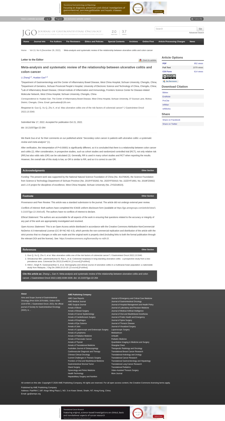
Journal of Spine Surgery (121, 320)
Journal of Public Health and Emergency (128, 317)
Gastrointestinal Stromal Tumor (81, 364)
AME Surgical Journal (77, 305)
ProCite (165, 100)
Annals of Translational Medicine (81, 345)
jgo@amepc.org (34, 394)
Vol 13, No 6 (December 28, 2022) (45, 50)
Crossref (76, 261)
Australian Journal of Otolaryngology (83, 348)
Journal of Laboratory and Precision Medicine (130, 308)
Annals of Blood (74, 308)
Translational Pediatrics (121, 367)
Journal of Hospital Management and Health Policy (132, 305)
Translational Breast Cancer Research (127, 351)
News (192, 41)
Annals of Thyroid (75, 342)
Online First (148, 41)
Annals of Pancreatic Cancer (80, 339)
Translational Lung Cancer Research (126, 364)
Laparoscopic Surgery (120, 330)
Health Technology (75, 373)
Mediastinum (116, 333)
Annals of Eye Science (77, 323)
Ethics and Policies (94, 41)
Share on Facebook (171, 120)
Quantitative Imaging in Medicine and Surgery (130, 342)
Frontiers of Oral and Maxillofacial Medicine (86, 361)
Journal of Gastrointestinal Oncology (126, 301)
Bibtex (165, 92)
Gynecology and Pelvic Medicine (81, 370)
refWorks (166, 109)
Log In (47, 19)
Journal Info (39, 41)
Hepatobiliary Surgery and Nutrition (82, 376)
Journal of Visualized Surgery (123, 326)
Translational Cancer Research (124, 358)
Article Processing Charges (171, 41)
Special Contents (116, 41)
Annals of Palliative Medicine (80, 336)
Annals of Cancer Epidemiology (81, 314)
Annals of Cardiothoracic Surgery (81, 317)
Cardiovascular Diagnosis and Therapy (84, 351)
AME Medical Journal (77, 301)
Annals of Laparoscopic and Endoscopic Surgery (88, 330)
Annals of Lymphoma (76, 333)
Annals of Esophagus (77, 320)
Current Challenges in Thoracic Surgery (84, 358)
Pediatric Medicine (119, 339)
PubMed (85, 261)
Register (59, 19)
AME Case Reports (76, 298)
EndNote (166, 96)
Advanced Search (196, 33)
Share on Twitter (169, 124)
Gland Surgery (74, 367)
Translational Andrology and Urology (126, 355)
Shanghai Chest (118, 345)
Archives (133, 41)
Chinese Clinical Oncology (79, 355)
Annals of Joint (74, 326)
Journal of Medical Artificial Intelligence (127, 311)
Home (26, 41)
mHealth (114, 336)
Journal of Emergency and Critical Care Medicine (131, 298)
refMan (165, 105)
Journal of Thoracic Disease (123, 323)
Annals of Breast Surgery (78, 311)
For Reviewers (73, 41)
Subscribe (196, 19)
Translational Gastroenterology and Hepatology (131, 361)
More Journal (116, 373)
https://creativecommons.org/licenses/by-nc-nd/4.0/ (84, 238)
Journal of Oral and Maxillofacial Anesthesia (129, 314)
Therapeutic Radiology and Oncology (126, 348)
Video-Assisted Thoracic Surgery (125, 370)
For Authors (56, 41)
